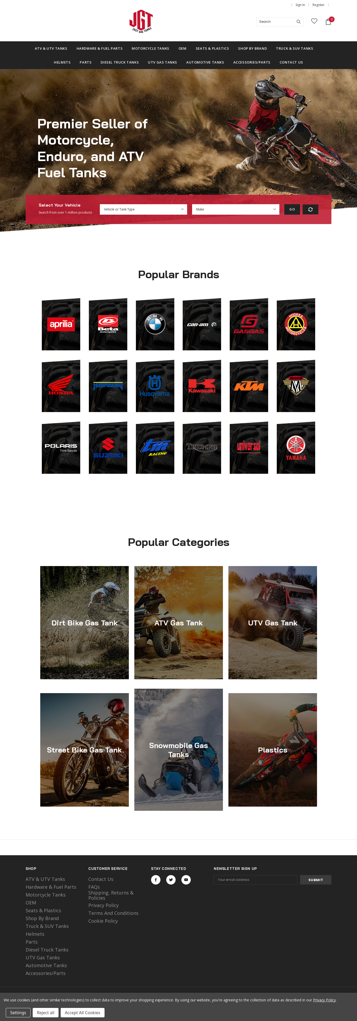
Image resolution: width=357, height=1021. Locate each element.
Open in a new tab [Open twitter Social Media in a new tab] (171, 880)
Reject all (45, 1013)
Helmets (35, 934)
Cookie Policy (103, 920)
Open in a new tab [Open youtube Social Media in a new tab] (186, 880)
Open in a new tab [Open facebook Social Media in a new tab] (156, 880)
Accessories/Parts (46, 973)
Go (292, 209)
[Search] (298, 21)
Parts (32, 941)
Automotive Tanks (46, 965)
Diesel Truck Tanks (47, 949)
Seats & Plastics (43, 910)
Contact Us (100, 879)
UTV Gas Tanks (43, 957)
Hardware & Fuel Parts (51, 886)
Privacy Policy (103, 905)
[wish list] (314, 22)
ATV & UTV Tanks (45, 879)
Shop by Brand (42, 918)
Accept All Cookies (82, 1013)
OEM (31, 902)
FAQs (94, 886)
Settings (18, 1013)
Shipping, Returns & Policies (111, 895)
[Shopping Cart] (328, 22)
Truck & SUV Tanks (47, 926)
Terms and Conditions (113, 913)
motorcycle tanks (46, 894)
